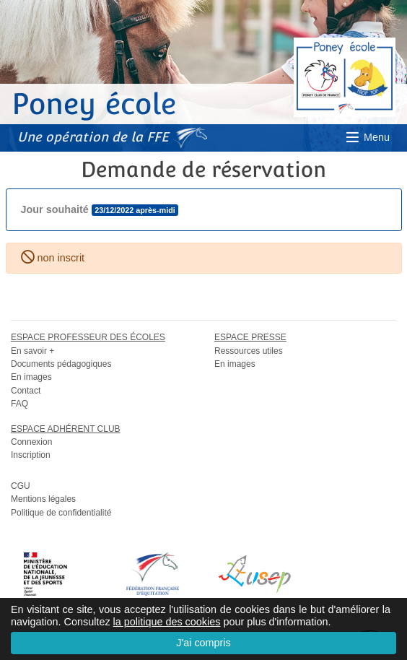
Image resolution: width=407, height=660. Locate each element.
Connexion (31, 442)
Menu (366, 137)
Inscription (31, 455)
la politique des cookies (167, 622)
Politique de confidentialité (61, 513)
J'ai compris (203, 642)
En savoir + (32, 351)
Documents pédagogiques (61, 364)
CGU (20, 486)
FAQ (19, 404)
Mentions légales (43, 499)
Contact (25, 391)
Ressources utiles (248, 351)
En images (31, 377)
